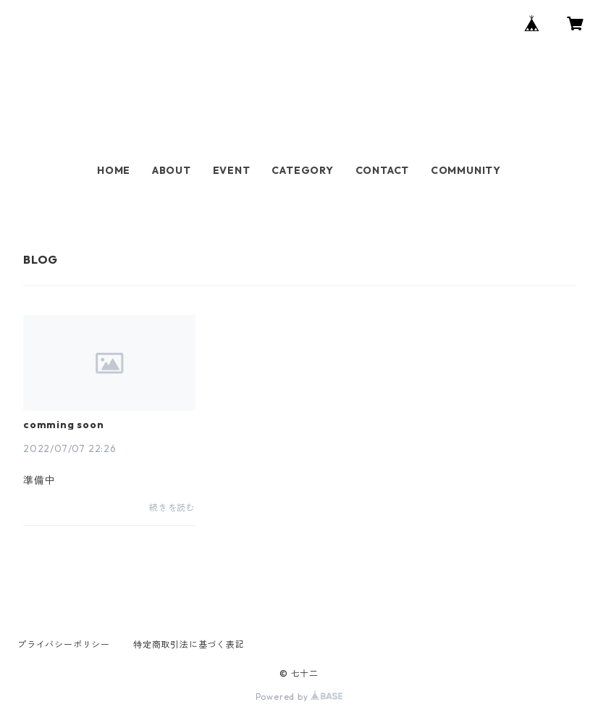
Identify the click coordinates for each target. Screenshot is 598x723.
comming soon (63, 424)
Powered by (299, 696)
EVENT (231, 170)
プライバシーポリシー (63, 644)
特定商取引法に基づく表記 (189, 644)
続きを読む (172, 507)
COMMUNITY (466, 170)
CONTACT (382, 170)
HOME (113, 170)
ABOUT (171, 170)
